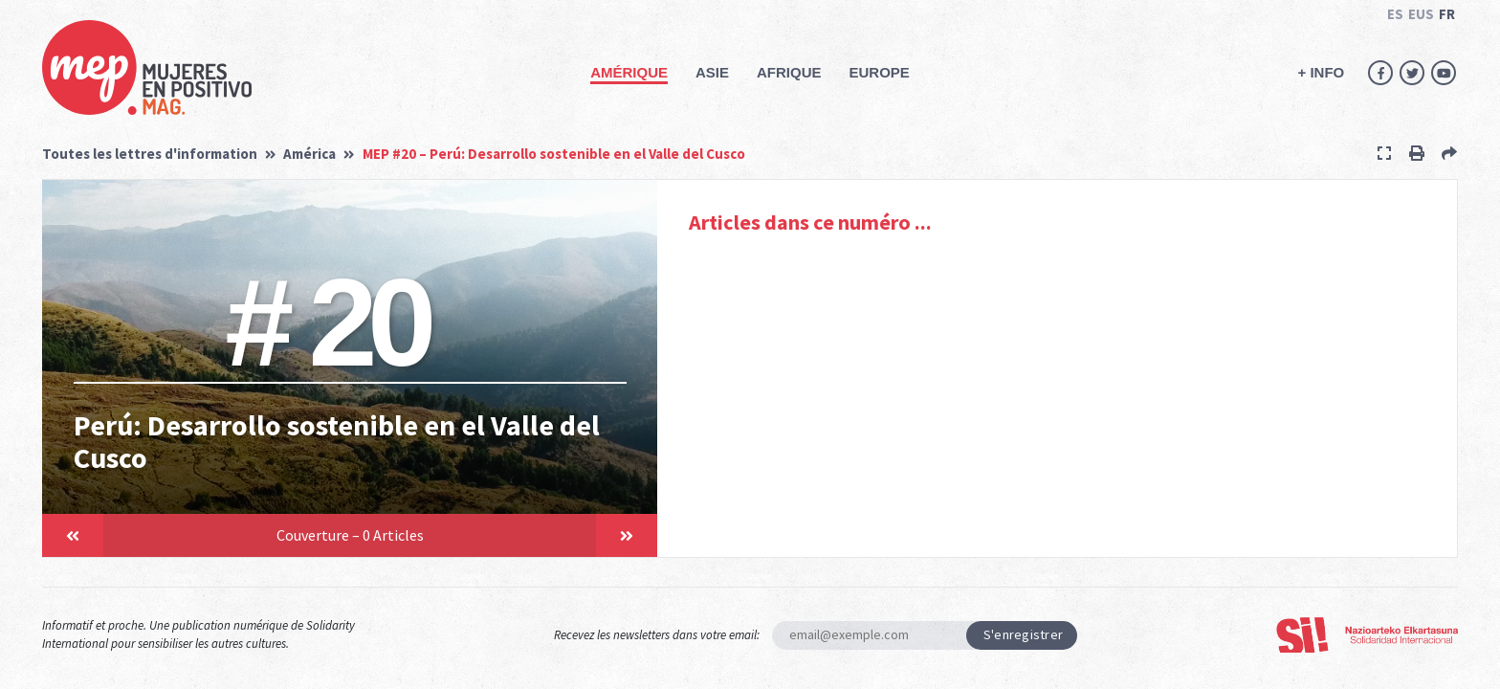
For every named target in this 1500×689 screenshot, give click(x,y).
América (309, 153)
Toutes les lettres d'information (149, 153)
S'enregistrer (1023, 634)
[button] (72, 535)
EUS (1421, 14)
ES (1395, 14)
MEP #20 (554, 153)
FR (1447, 14)
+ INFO (1320, 72)
